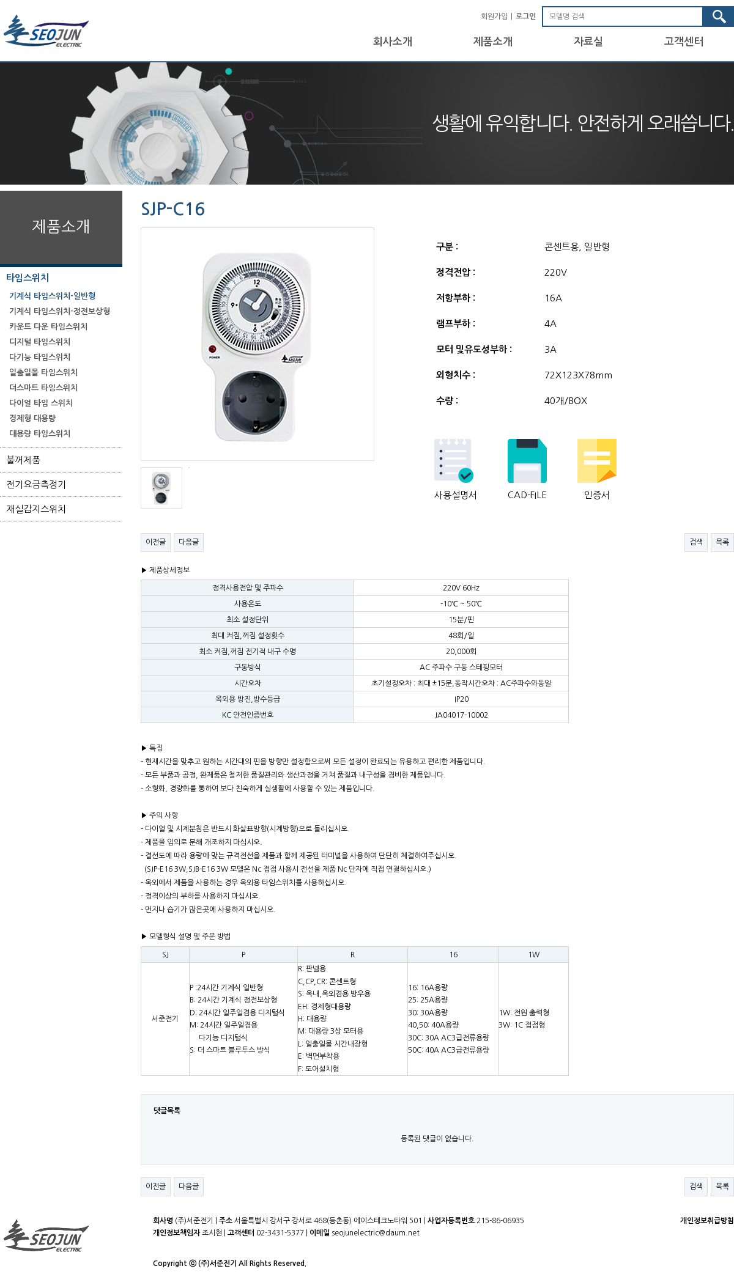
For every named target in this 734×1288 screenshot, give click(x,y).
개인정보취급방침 (707, 1220)
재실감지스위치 (36, 508)
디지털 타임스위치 (39, 342)
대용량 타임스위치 (39, 434)
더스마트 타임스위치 (43, 388)
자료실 (588, 42)
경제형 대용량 (32, 418)
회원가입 (494, 16)
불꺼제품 (23, 460)
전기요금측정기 (36, 484)
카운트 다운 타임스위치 (48, 327)
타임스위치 (27, 277)
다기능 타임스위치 (39, 357)
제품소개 (493, 42)
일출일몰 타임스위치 (43, 373)
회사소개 (392, 42)
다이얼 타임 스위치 (41, 403)
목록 (722, 542)
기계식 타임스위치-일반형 (52, 296)
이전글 (156, 542)
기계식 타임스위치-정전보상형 (59, 311)
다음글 (189, 542)
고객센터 (683, 42)
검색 (696, 542)
